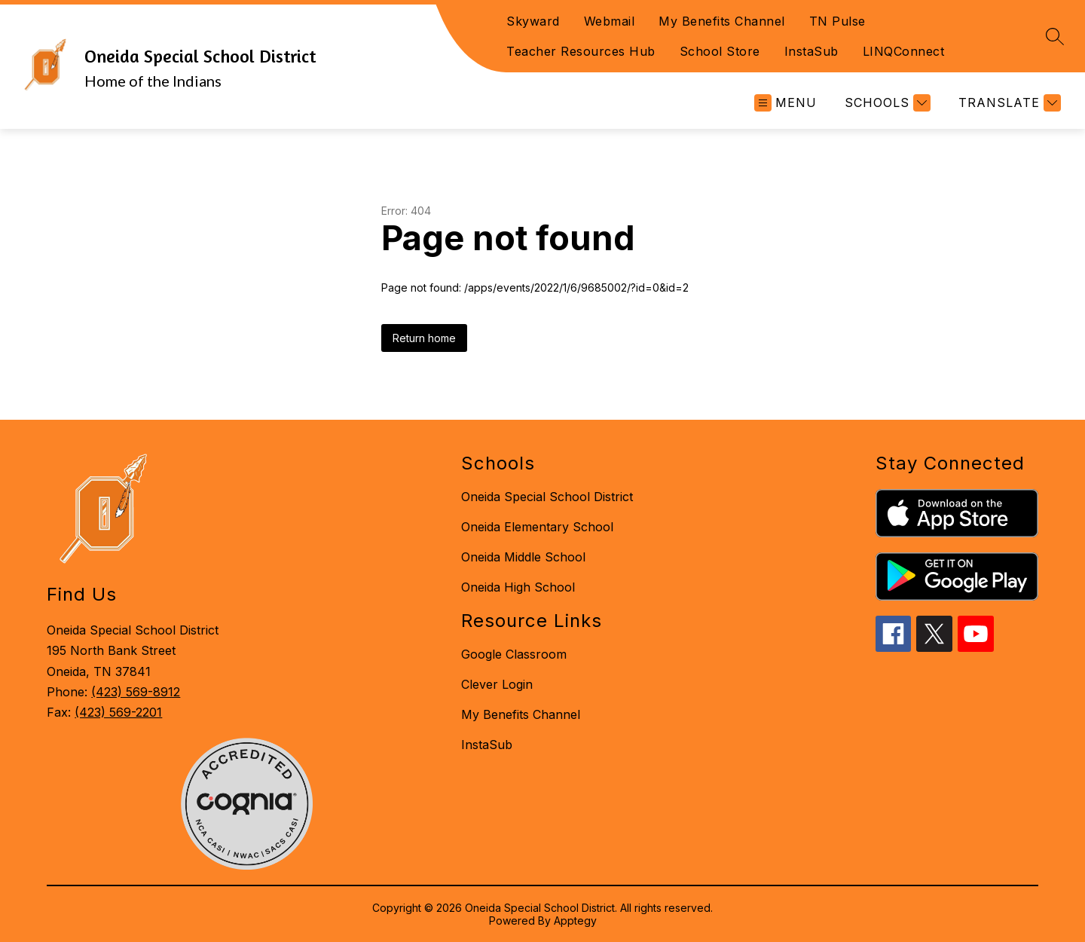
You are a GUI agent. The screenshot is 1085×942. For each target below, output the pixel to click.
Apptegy (575, 920)
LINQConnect (904, 51)
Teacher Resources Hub (581, 51)
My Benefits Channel (722, 21)
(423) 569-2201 (118, 712)
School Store (720, 51)
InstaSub (811, 51)
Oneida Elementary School (537, 526)
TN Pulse (837, 21)
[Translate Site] (1008, 102)
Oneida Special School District (547, 496)
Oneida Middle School (523, 556)
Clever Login (497, 684)
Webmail (609, 21)
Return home (424, 338)
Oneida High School (518, 587)
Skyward (533, 21)
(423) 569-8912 (135, 691)
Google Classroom (514, 654)
